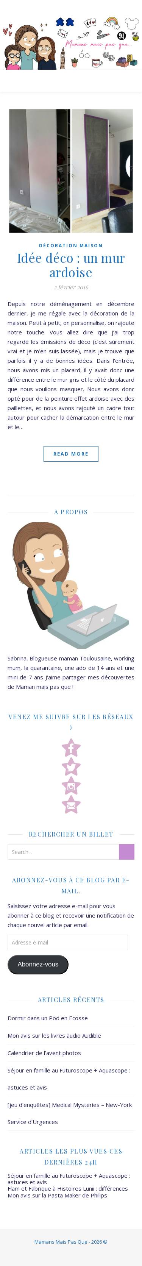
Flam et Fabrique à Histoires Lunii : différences (68, 1188)
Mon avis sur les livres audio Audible (54, 1035)
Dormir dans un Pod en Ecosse (48, 1018)
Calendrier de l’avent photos (44, 1053)
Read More (71, 453)
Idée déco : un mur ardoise (71, 264)
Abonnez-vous (37, 964)
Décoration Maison (71, 245)
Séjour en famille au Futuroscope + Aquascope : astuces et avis (69, 1179)
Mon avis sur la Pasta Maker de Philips (57, 1195)
